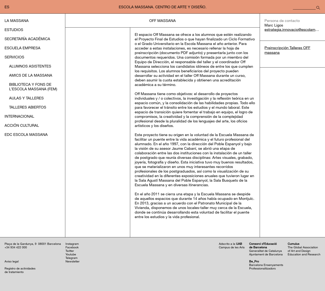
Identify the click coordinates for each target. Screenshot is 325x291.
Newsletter (72, 261)
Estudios (14, 29)
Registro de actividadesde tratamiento (20, 270)
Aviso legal (12, 261)
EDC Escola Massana (26, 134)
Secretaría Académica (27, 38)
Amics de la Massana (30, 75)
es (7, 7)
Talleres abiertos (27, 107)
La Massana (17, 20)
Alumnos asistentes (30, 66)
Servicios (14, 57)
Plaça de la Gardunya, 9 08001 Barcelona (33, 243)
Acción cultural (22, 125)
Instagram (72, 243)
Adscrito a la (230, 243)
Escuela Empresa (22, 48)
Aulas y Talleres (26, 98)
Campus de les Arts (232, 247)
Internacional (19, 116)
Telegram (71, 258)
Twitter (69, 250)
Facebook (72, 247)
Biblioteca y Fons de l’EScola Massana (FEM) (33, 86)
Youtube (70, 254)
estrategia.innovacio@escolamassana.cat (292, 29)
